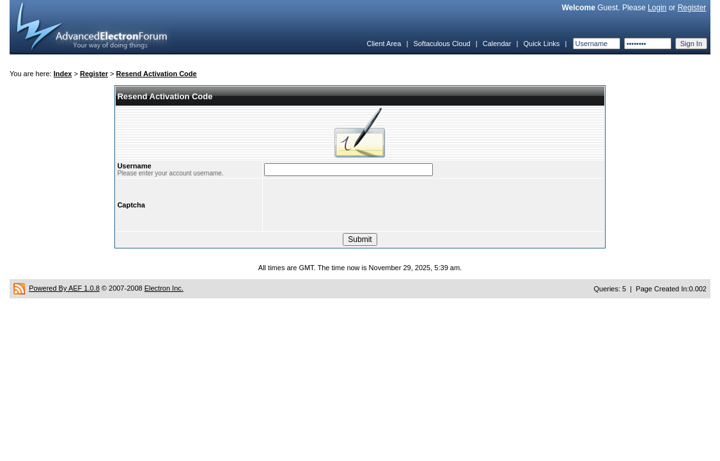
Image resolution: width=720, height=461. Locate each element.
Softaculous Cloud (441, 43)
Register (692, 7)
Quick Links (541, 43)
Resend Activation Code (156, 73)
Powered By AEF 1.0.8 (64, 288)
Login (657, 7)
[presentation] (361, 205)
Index (63, 73)
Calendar (497, 43)
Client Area (383, 43)
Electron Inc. (164, 288)
